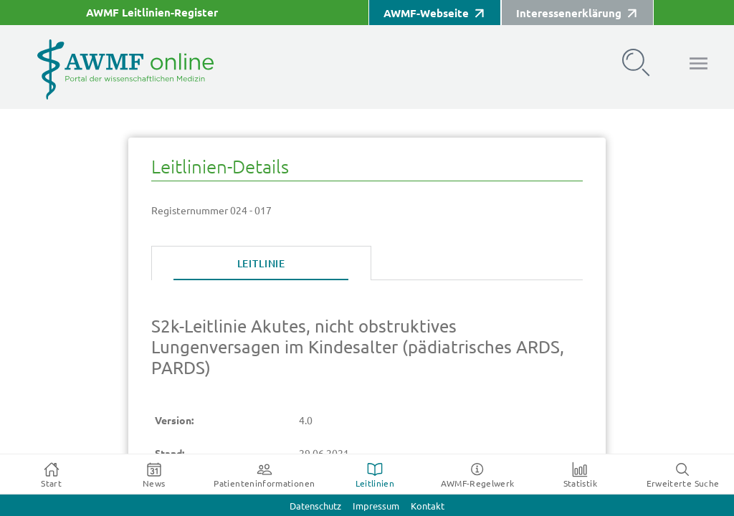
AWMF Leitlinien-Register (152, 12)
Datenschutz (315, 506)
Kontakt (427, 506)
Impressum (376, 506)
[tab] (261, 264)
